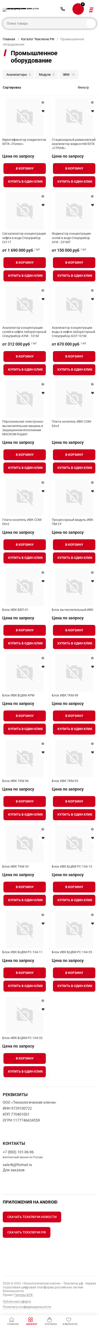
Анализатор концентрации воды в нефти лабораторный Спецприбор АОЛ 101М (73, 332)
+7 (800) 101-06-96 (62, 9)
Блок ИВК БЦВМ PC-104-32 (22, 1038)
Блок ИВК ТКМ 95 (65, 781)
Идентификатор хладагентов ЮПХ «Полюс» (24, 142)
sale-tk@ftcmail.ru (17, 1165)
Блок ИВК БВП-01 (15, 610)
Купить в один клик (25, 181)
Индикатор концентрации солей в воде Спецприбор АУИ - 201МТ (71, 238)
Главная (9, 39)
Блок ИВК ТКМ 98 (65, 695)
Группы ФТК (23, 1295)
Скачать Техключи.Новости (32, 1217)
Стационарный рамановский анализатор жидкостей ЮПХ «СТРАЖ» (74, 144)
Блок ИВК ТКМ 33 (15, 866)
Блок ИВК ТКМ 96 (15, 781)
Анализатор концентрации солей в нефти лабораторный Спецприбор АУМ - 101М (24, 332)
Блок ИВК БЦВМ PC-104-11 (22, 952)
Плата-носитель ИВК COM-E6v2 (22, 522)
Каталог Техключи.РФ (37, 39)
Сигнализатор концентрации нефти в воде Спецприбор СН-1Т (24, 238)
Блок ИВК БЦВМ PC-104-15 (72, 866)
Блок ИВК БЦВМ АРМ (18, 695)
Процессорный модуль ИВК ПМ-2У (72, 522)
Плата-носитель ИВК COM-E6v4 (72, 423)
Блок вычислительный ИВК (72, 610)
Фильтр (83, 87)
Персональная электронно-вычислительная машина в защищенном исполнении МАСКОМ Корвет (23, 428)
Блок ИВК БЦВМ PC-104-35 (72, 952)
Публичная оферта (17, 1301)
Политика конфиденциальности (27, 1307)
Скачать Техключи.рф (26, 1232)
